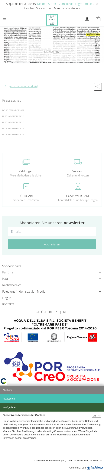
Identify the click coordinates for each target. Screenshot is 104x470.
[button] (98, 87)
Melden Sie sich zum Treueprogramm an (64, 4)
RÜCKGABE (26, 196)
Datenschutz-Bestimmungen (49, 460)
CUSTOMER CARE (78, 196)
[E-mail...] (52, 231)
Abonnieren (52, 244)
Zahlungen (26, 171)
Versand (77, 171)
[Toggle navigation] (4, 20)
